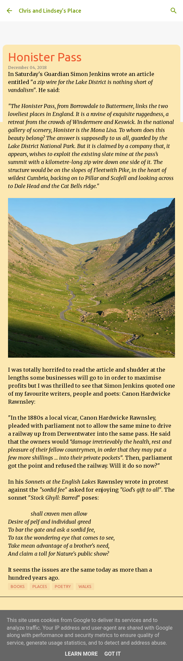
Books (18, 586)
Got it (112, 654)
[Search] (174, 11)
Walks (85, 586)
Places (39, 586)
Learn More (81, 654)
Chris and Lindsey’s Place (50, 11)
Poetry (63, 586)
